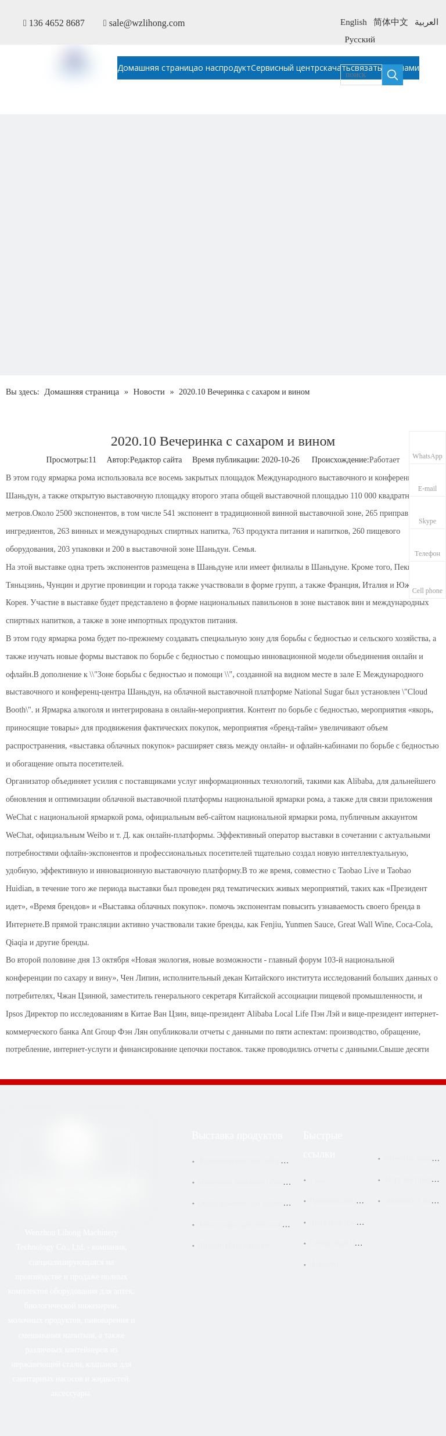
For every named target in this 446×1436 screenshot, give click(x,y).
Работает (384, 459)
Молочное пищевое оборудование (255, 1182)
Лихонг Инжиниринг (233, 1245)
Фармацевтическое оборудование (254, 1160)
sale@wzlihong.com (147, 23)
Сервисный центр (339, 1243)
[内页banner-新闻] (223, 337)
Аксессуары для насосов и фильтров (260, 1224)
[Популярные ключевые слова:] (392, 74)
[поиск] (361, 74)
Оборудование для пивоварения (252, 1203)
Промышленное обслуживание (362, 1200)
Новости (324, 1264)
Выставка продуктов (344, 1222)
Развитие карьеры (414, 1158)
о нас (317, 1179)
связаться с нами (412, 1200)
